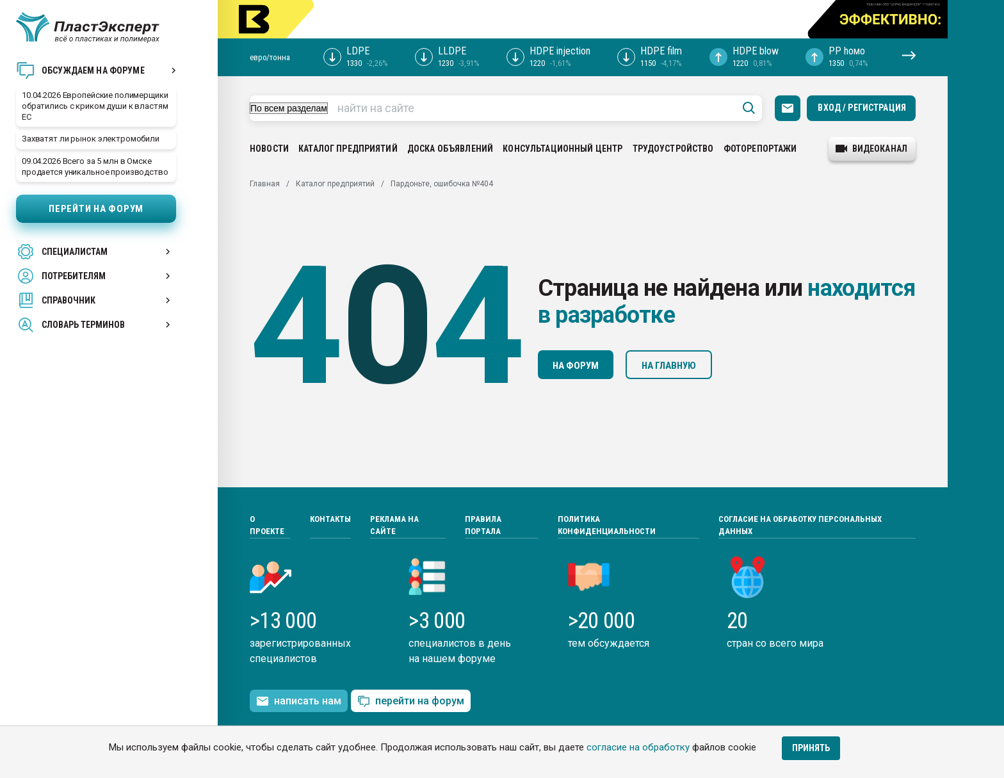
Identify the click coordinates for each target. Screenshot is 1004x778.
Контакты (330, 519)
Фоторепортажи (760, 148)
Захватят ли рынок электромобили (90, 138)
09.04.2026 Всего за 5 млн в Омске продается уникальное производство (95, 166)
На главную (669, 365)
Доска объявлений (450, 148)
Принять (811, 748)
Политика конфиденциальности (607, 525)
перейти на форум (410, 701)
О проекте (267, 525)
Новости (269, 148)
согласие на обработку (638, 747)
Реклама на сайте (394, 525)
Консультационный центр (562, 148)
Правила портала (483, 525)
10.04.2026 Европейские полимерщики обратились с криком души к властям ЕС (95, 106)
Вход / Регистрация (862, 107)
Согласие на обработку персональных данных (800, 525)
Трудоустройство (673, 148)
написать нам (298, 701)
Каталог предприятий (348, 148)
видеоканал (871, 148)
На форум (576, 365)
